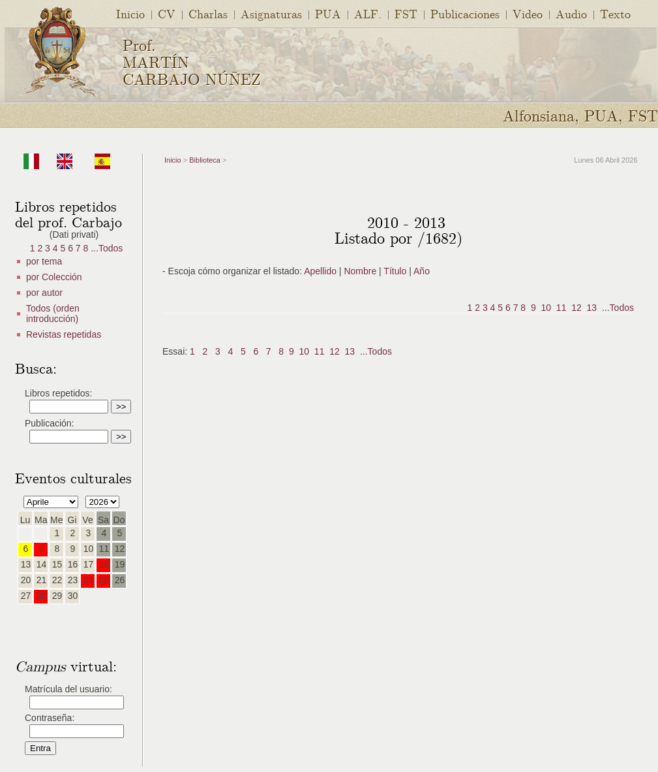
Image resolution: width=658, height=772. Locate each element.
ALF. (367, 13)
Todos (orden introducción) (53, 313)
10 (546, 307)
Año (421, 271)
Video (528, 13)
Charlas (208, 13)
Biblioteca (204, 160)
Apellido (320, 271)
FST (406, 13)
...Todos (107, 248)
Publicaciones (465, 13)
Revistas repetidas (63, 334)
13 (592, 307)
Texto (615, 13)
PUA (328, 13)
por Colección (54, 277)
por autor (44, 292)
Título (394, 271)
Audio (571, 13)
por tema (44, 261)
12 (576, 307)
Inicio (130, 13)
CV (166, 13)
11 (561, 307)
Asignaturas (271, 13)
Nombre (360, 271)
